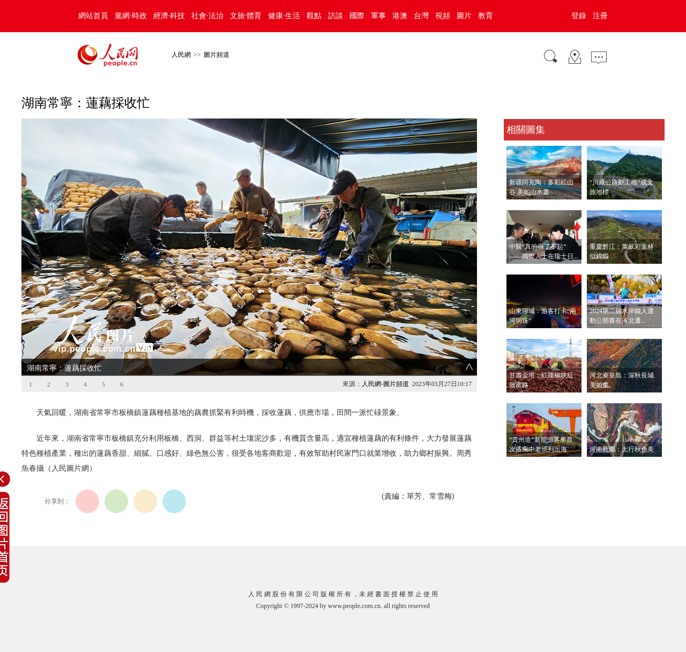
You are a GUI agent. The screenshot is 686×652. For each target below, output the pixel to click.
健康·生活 (284, 16)
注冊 (600, 16)
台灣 (421, 16)
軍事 (378, 16)
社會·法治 (207, 16)
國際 (356, 16)
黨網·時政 (131, 16)
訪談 (335, 16)
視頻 (442, 16)
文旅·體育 (246, 16)
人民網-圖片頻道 (385, 384)
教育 (485, 16)
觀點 (314, 16)
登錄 (578, 16)
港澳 (399, 16)
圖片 (464, 16)
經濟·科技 (169, 16)
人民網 (181, 54)
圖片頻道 (216, 54)
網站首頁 (93, 16)
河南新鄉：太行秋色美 (622, 449)
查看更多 (519, 468)
